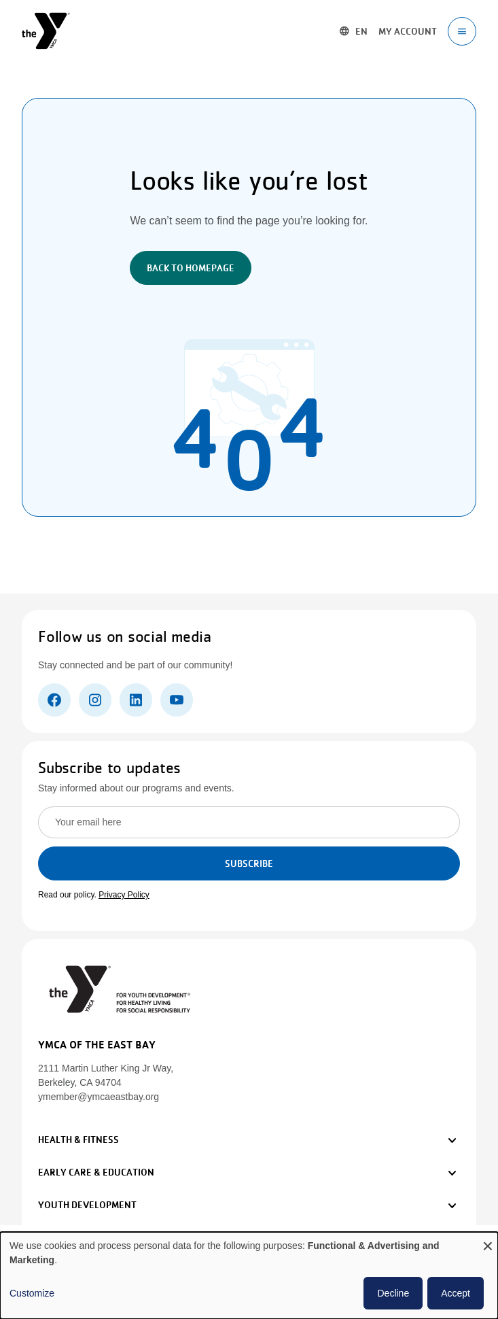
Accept (455, 1293)
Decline (393, 1293)
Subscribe (249, 863)
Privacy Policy (124, 895)
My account (407, 31)
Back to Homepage (190, 267)
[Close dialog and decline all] (488, 1240)
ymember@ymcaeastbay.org (98, 1096)
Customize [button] (32, 1293)
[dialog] (249, 1275)
